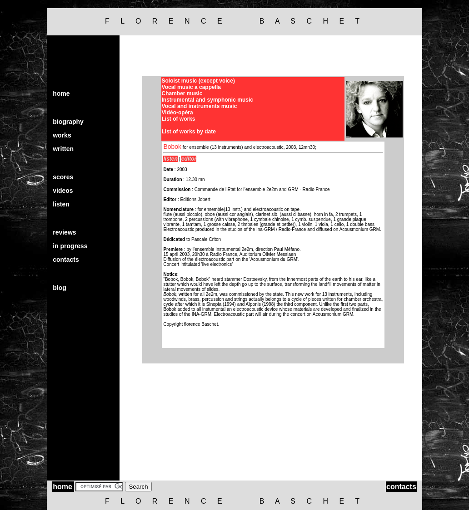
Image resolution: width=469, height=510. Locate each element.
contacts (66, 259)
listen (61, 204)
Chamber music (182, 93)
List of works (178, 119)
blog (59, 287)
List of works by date (189, 131)
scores (63, 177)
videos (63, 190)
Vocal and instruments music (199, 106)
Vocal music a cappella (191, 87)
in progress (70, 246)
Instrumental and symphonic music (207, 100)
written (63, 148)
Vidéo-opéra (177, 112)
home (61, 93)
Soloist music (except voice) (198, 81)
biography (68, 121)
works (62, 135)
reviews (64, 232)
